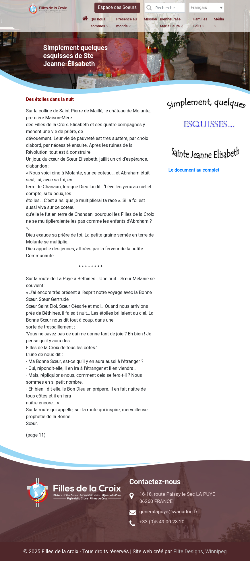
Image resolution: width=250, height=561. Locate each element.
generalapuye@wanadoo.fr (168, 511)
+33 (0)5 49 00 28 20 (162, 522)
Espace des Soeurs (117, 7)
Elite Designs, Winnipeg (200, 551)
